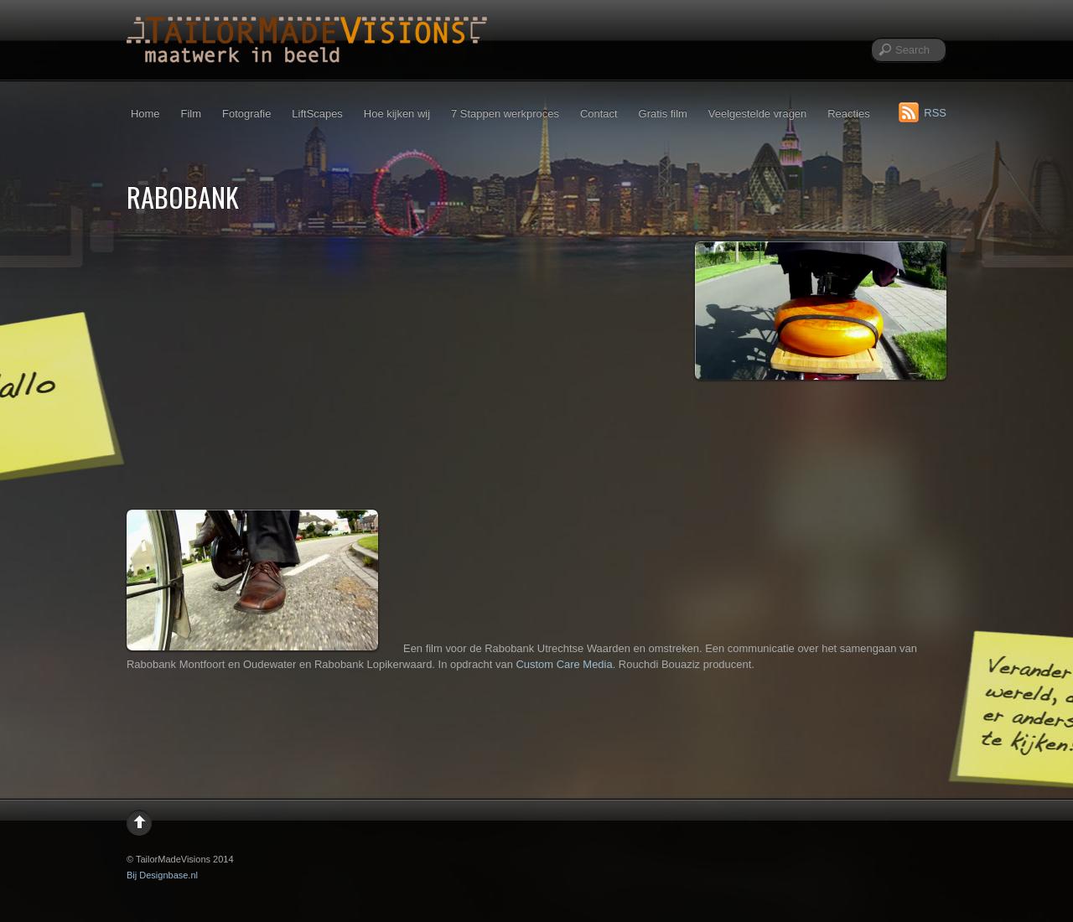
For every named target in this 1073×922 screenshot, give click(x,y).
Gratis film (663, 113)
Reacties (848, 113)
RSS (935, 112)
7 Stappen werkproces (505, 113)
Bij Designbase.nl (162, 875)
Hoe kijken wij (397, 113)
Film (191, 113)
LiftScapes (317, 113)
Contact (599, 113)
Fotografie (246, 113)
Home (145, 113)
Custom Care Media (564, 664)
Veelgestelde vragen (757, 113)
